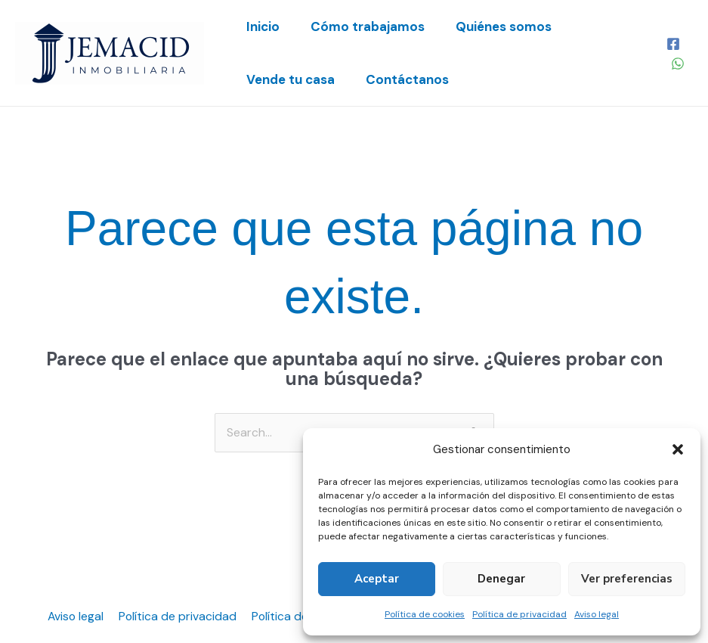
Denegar (501, 578)
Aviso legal (596, 614)
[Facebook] (674, 44)
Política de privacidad (519, 614)
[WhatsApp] (678, 63)
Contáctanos (415, 79)
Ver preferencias (626, 578)
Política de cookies (425, 614)
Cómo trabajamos (376, 26)
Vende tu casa (293, 79)
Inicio (266, 26)
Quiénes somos (517, 26)
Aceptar (376, 578)
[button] (677, 449)
